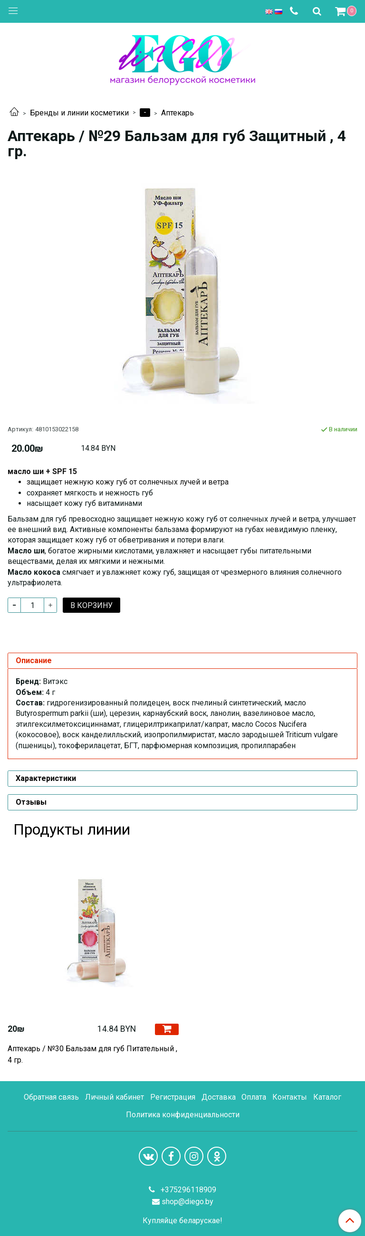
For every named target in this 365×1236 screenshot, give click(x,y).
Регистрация (172, 1097)
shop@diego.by (187, 1201)
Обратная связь (51, 1097)
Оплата (253, 1097)
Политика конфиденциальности (183, 1114)
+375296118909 (187, 1189)
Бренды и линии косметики (79, 112)
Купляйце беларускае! (182, 1221)
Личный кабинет (114, 1097)
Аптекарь (177, 112)
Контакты (289, 1097)
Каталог (327, 1097)
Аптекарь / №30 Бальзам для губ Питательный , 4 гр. (92, 1054)
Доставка (219, 1097)
